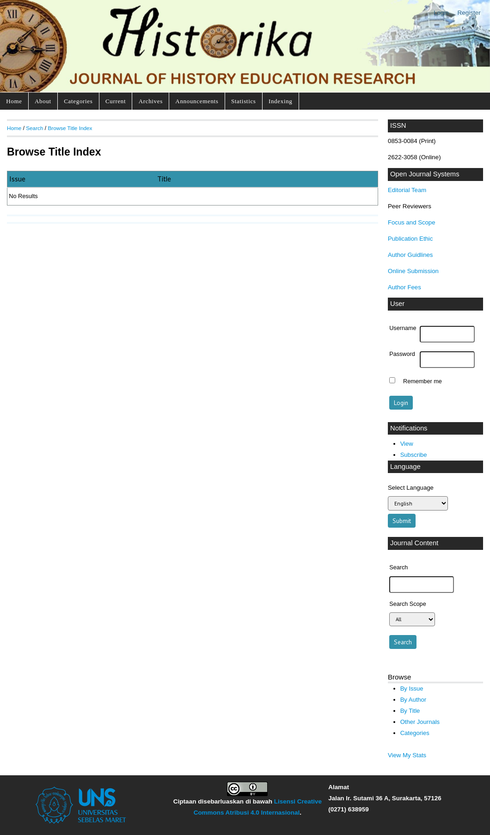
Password (402, 354)
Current (115, 101)
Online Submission (413, 271)
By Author (413, 699)
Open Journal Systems (424, 174)
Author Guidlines (410, 254)
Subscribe (413, 454)
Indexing (281, 101)
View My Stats (407, 755)
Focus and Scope (411, 222)
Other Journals (420, 721)
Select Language (411, 487)
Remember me (422, 381)
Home (14, 101)
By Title (410, 710)
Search (34, 128)
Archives (151, 101)
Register (469, 12)
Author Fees (404, 287)
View (406, 443)
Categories (78, 101)
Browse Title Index (70, 128)
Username (402, 328)
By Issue (411, 688)
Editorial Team (407, 190)
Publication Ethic (410, 238)
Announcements (196, 101)
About (43, 101)
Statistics (243, 101)
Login (441, 12)
